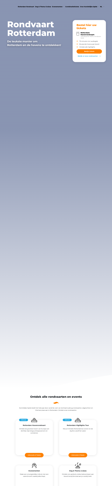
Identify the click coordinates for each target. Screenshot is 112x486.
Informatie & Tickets (34, 455)
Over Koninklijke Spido (88, 6)
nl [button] (101, 6)
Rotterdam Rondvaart (26, 6)
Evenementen (57, 6)
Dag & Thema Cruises (43, 6)
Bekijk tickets (89, 51)
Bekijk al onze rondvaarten (89, 56)
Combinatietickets (72, 6)
